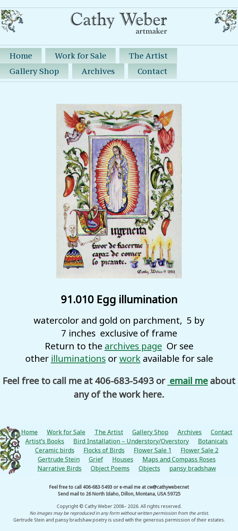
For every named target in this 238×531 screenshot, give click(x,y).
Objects (149, 468)
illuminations (78, 358)
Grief (96, 459)
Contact (152, 71)
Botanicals (213, 441)
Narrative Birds (59, 468)
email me (187, 380)
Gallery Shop (34, 71)
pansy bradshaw (192, 468)
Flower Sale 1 (153, 450)
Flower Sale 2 (199, 450)
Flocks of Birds (104, 450)
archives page (133, 346)
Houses (122, 459)
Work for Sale (80, 56)
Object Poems (110, 468)
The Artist (148, 56)
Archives (98, 71)
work (130, 358)
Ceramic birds (54, 450)
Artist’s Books (44, 441)
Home (20, 56)
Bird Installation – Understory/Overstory (131, 441)
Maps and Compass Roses (179, 459)
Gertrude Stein (59, 459)
